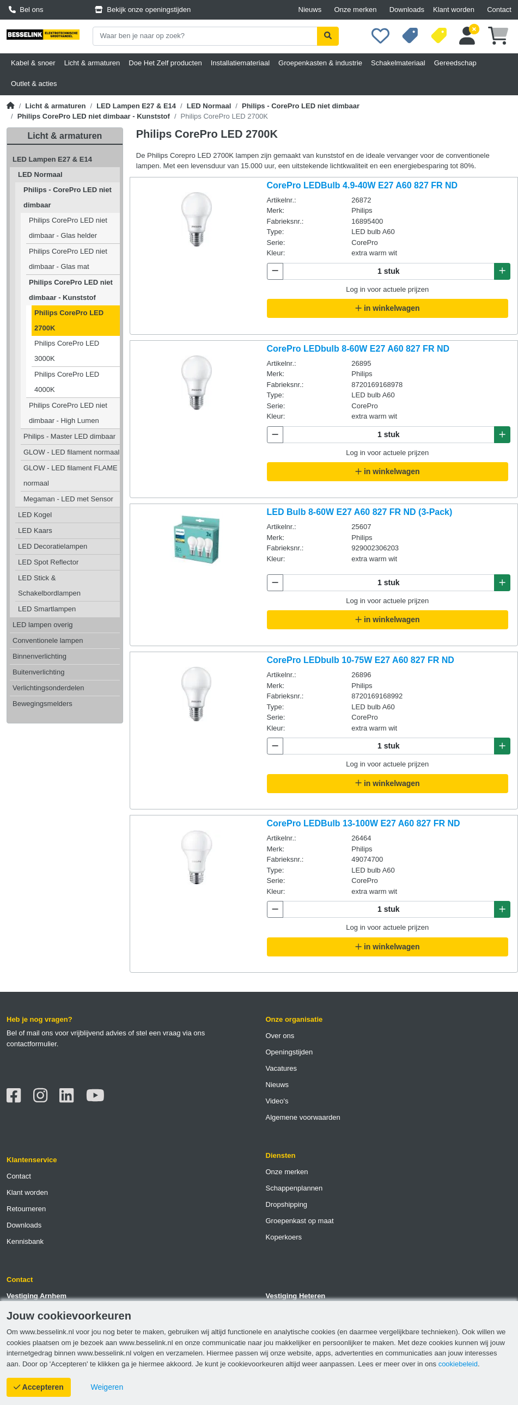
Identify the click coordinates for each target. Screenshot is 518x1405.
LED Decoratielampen (52, 546)
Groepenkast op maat (300, 1221)
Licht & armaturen (55, 106)
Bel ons (26, 9)
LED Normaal (209, 106)
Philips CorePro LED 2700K (68, 320)
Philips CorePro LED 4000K (66, 382)
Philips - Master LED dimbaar (69, 436)
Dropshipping (287, 1204)
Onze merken (355, 9)
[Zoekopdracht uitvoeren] (328, 36)
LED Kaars (35, 530)
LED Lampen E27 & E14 (136, 106)
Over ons (280, 1036)
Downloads (406, 9)
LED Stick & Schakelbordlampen (49, 585)
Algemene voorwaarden (303, 1117)
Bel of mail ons (30, 1033)
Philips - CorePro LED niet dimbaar (300, 106)
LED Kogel (35, 515)
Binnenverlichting (39, 656)
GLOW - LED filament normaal (71, 452)
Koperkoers (284, 1237)
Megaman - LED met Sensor (68, 499)
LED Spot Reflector (48, 562)
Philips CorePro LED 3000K (66, 351)
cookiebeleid (458, 1364)
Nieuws (310, 9)
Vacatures (281, 1068)
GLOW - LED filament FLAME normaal (70, 475)
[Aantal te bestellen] (389, 271)
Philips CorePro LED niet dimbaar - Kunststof (93, 116)
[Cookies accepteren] (39, 1387)
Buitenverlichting (38, 672)
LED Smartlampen (47, 609)
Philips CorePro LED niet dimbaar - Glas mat (68, 259)
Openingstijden (289, 1052)
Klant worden (453, 9)
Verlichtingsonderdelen (48, 688)
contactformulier (32, 1044)
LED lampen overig (43, 625)
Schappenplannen (294, 1188)
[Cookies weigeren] (107, 1387)
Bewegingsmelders (42, 704)
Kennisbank (25, 1241)
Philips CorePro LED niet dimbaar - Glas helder (68, 228)
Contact (499, 9)
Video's (277, 1101)
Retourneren (26, 1209)
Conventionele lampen (48, 640)
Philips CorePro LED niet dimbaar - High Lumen (68, 413)
